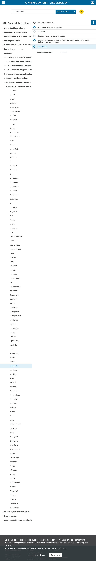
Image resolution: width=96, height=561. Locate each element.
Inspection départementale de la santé (20, 74)
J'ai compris (55, 555)
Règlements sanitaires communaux (19, 82)
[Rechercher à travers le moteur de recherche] (34, 11)
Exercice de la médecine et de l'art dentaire (20, 45)
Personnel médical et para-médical (17, 36)
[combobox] (66, 12)
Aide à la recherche (20, 15)
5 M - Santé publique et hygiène (14, 28)
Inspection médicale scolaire (17, 78)
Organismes (8, 53)
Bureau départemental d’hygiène (18, 66)
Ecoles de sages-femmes (13, 49)
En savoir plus (40, 555)
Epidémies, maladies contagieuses (17, 512)
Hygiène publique (11, 516)
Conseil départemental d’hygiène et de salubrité (24, 57)
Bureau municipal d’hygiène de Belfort (20, 70)
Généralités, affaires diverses (15, 32)
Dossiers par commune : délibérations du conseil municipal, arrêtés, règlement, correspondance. (32, 86)
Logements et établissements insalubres (19, 520)
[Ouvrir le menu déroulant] (3, 2)
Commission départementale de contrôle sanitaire (25, 61)
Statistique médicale (12, 41)
